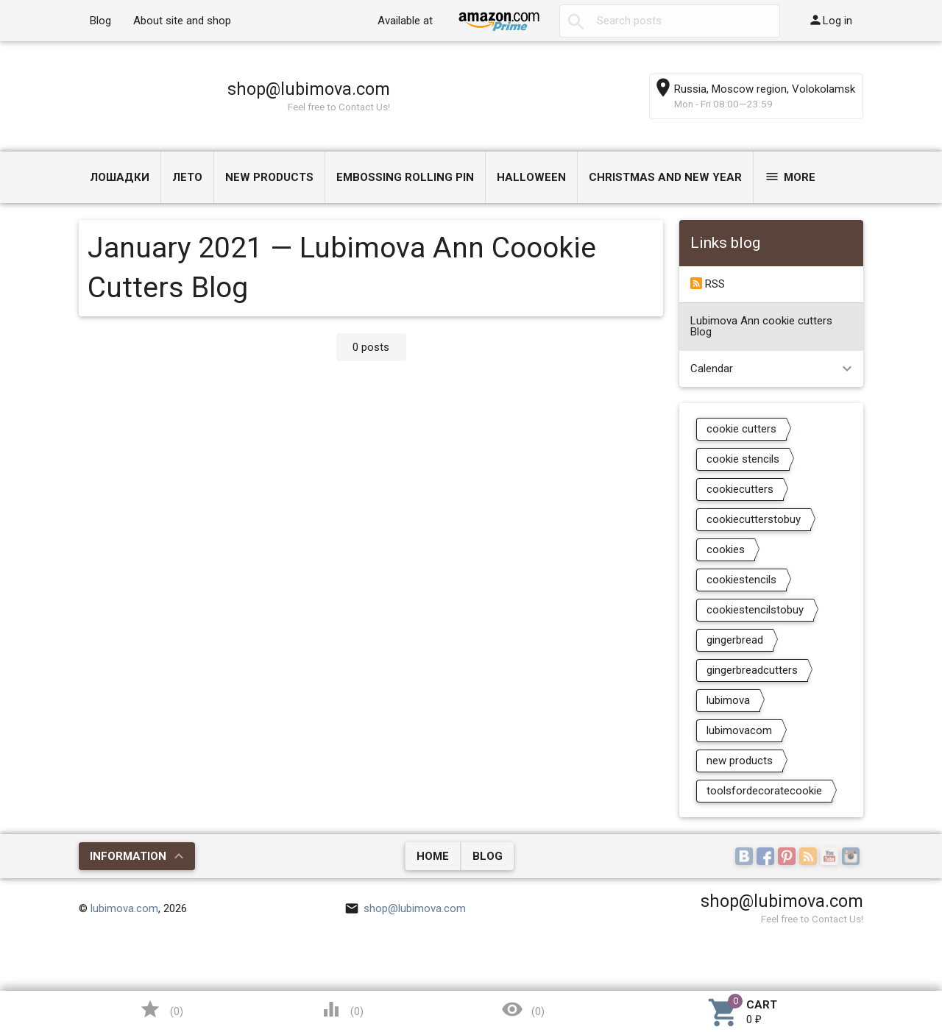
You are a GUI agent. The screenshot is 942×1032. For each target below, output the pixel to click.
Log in (830, 20)
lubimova (728, 700)
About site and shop (182, 20)
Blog (100, 20)
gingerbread (734, 640)
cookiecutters (739, 489)
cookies (725, 549)
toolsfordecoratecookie (764, 790)
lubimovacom (739, 730)
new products (739, 760)
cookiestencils (741, 579)
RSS (707, 284)
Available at (405, 20)
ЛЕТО (187, 177)
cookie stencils (742, 459)
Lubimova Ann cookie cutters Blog (761, 326)
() (161, 1009)
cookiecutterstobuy (753, 519)
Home (433, 856)
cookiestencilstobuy (755, 609)
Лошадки (119, 177)
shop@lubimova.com (308, 89)
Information (128, 856)
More (790, 176)
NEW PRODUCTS (269, 177)
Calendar (711, 368)
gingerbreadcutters (752, 670)
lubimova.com (124, 908)
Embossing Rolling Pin (405, 177)
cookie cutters (741, 428)
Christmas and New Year (665, 177)
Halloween (531, 177)
